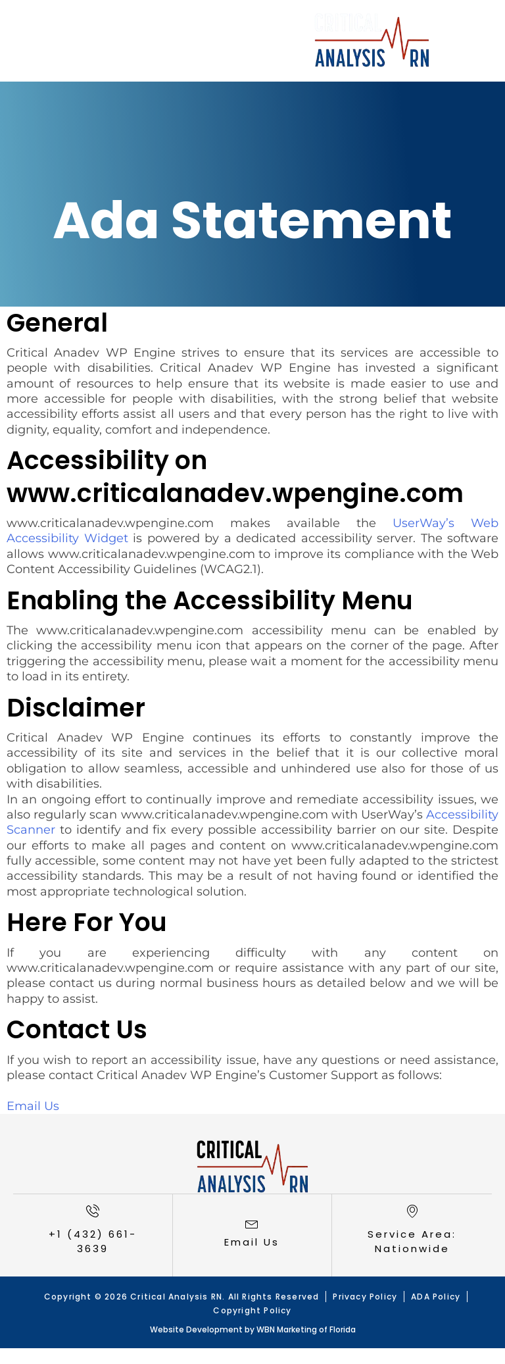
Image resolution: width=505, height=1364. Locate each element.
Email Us (33, 1106)
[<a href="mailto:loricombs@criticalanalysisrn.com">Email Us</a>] (251, 1223)
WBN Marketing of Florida (306, 1329)
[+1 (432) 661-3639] (92, 1210)
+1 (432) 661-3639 (93, 1241)
